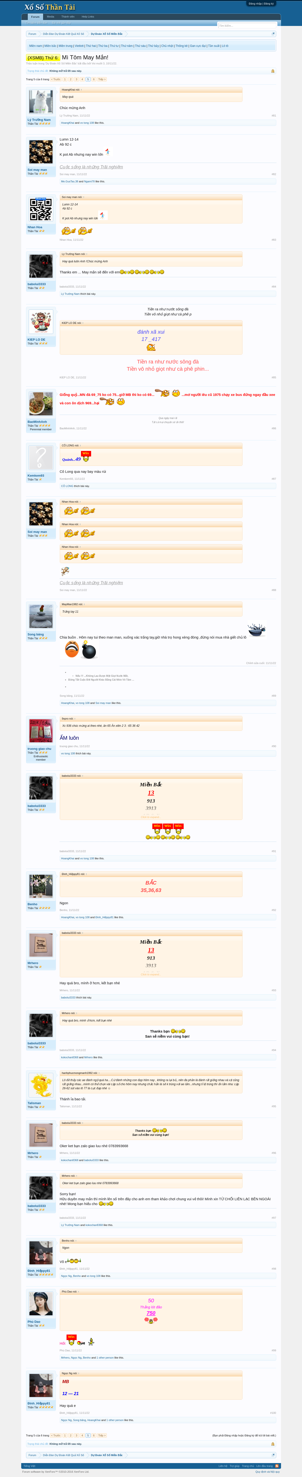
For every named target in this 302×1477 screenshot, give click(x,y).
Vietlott (79, 46)
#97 (274, 1217)
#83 (274, 239)
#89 (274, 695)
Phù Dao (34, 1321)
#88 (274, 590)
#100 (273, 1412)
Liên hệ (223, 1466)
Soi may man (37, 170)
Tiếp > (102, 79)
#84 (274, 286)
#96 (274, 1152)
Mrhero (33, 963)
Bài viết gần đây (61, 22)
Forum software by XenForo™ (55, 1471)
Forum (35, 16)
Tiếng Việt (29, 1466)
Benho (32, 904)
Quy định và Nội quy (267, 1471)
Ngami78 (89, 181)
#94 (274, 1050)
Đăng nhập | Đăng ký (261, 3)
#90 (274, 746)
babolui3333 (37, 284)
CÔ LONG (67, 486)
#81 (274, 115)
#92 (274, 910)
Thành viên (67, 16)
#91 (274, 851)
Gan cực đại (198, 46)
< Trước (55, 79)
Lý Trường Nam (39, 120)
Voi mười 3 (98, 63)
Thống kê (181, 46)
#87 (274, 478)
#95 (274, 1106)
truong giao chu (39, 749)
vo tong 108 (87, 122)
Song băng (36, 634)
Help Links (88, 16)
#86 (274, 428)
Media (50, 16)
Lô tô (225, 46)
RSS (277, 1466)
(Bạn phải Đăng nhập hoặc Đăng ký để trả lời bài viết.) (244, 1435)
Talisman (34, 1103)
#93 (274, 990)
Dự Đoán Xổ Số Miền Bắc (61, 63)
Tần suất (214, 46)
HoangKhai (67, 122)
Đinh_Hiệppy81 (104, 917)
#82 (274, 174)
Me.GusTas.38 (69, 181)
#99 (274, 1350)
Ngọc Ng (66, 1275)
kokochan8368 (70, 1057)
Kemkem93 (36, 475)
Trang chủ (248, 1466)
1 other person (105, 1357)
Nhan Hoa (35, 227)
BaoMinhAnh (37, 422)
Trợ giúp (235, 1466)
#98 (274, 1268)
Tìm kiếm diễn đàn (36, 22)
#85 (274, 377)
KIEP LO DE (36, 339)
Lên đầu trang (264, 1466)
